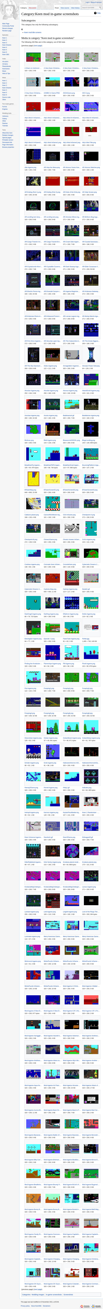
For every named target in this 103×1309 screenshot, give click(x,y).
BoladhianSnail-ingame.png (72, 465)
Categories (26, 1295)
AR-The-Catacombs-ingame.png (72, 341)
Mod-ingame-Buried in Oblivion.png (72, 1209)
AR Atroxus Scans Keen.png (72, 167)
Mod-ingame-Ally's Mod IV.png (72, 1060)
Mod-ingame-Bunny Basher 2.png (33, 1209)
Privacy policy (25, 1306)
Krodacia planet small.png (72, 862)
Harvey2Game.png (31, 787)
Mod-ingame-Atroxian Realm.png (72, 1085)
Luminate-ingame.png (32, 936)
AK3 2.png (86, 93)
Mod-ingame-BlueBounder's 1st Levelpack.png (72, 1160)
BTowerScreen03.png (89, 490)
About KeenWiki (36, 1306)
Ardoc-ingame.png (50, 366)
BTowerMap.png (30, 490)
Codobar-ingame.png (32, 564)
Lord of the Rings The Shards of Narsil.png (91, 912)
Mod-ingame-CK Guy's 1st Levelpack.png (33, 1284)
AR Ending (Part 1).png (33, 192)
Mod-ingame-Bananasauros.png (33, 1135)
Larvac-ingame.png (89, 887)
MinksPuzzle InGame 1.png (53, 961)
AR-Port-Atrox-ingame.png (33, 341)
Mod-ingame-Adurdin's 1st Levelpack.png (53, 1036)
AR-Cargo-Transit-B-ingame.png (53, 242)
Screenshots (68, 1295)
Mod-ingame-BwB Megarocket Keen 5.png (91, 1209)
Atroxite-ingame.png (51, 391)
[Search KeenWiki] (91, 7)
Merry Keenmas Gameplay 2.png (72, 936)
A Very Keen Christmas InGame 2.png (72, 68)
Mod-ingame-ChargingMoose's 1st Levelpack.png (53, 1259)
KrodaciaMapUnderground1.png (33, 887)
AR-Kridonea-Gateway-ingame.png (91, 291)
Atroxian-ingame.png (32, 391)
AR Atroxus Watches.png (91, 167)
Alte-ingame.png (30, 167)
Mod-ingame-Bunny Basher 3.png (53, 1209)
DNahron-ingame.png (70, 614)
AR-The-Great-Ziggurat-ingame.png (91, 341)
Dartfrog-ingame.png (51, 614)
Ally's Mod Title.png (89, 142)
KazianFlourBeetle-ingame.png (72, 812)
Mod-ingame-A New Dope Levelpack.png (33, 1011)
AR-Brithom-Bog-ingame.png (91, 217)
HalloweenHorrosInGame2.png (91, 763)
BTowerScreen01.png (51, 490)
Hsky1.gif (66, 787)
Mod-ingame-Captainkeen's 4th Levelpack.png (33, 1259)
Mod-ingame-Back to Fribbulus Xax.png (72, 1110)
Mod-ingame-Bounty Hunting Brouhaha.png (53, 1184)
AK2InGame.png (69, 93)
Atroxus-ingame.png (70, 391)
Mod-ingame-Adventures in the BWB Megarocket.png (72, 1036)
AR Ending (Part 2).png (52, 192)
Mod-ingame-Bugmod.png (91, 1184)
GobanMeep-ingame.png (91, 738)
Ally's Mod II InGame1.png (33, 118)
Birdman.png (29, 440)
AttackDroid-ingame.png (90, 391)
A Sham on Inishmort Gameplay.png (33, 68)
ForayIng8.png (87, 713)
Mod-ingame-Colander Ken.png (72, 1284)
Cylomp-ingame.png (70, 589)
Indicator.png (86, 787)
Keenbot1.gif (48, 837)
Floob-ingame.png (88, 663)
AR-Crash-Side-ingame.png (72, 242)
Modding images (38, 1295)
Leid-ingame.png (50, 912)
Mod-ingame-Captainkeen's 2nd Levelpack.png (72, 1234)
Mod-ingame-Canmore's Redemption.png (53, 1234)
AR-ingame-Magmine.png (72, 291)
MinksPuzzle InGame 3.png (91, 961)
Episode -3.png (49, 639)
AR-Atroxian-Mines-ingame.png (72, 217)
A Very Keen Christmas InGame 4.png (33, 93)
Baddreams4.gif (68, 415)
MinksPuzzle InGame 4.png (33, 986)
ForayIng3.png (87, 688)
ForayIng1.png (49, 688)
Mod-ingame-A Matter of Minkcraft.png (91, 986)
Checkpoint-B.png (31, 539)
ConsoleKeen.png (69, 564)
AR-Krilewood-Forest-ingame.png (53, 316)
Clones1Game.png (50, 539)
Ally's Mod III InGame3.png (33, 142)
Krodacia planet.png (89, 862)
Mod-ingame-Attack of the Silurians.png (91, 1085)
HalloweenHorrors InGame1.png (72, 763)
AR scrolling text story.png (33, 217)
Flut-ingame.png (30, 688)
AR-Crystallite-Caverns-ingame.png (53, 267)
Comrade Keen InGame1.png (53, 564)
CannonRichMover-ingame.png (53, 515)
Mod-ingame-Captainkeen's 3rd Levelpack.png (91, 1234)
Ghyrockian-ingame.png (33, 738)
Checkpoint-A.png (88, 515)
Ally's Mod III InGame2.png (91, 118)
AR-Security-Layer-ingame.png (53, 341)
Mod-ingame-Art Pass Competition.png (53, 1085)
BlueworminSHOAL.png (71, 440)
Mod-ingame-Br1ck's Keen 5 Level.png (72, 1184)
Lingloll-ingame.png (70, 912)
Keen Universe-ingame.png (33, 837)
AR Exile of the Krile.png (71, 192)
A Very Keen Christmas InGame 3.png (91, 68)
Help (99, 13)
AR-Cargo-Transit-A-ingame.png (33, 242)
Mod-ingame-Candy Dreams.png (33, 1234)
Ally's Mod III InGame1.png (72, 118)
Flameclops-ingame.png (52, 663)
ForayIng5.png (49, 713)
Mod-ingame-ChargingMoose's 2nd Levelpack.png (72, 1259)
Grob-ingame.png (50, 763)
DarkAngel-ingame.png (33, 614)
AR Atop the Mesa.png (52, 167)
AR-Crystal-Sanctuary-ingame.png (91, 242)
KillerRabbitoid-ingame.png (33, 862)
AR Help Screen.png (89, 192)
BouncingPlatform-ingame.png (91, 465)
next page (38, 46)
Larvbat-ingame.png (32, 912)
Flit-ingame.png (68, 663)
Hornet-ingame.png (50, 787)
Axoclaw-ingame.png (32, 415)
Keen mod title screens (32, 32)
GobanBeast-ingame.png (72, 738)
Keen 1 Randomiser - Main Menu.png (91, 812)
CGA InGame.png (69, 515)
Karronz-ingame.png (51, 812)
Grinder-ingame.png (32, 763)
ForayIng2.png (68, 688)
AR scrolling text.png (51, 217)
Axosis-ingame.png (50, 415)
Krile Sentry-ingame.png (52, 862)
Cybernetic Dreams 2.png (91, 564)
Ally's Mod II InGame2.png (53, 118)
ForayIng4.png (30, 713)
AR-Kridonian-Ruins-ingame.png (33, 316)
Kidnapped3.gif (87, 837)
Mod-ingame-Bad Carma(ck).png (91, 1110)
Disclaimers (46, 1306)
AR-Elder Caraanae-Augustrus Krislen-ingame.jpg (91, 267)
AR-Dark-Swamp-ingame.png (72, 267)
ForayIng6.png (68, 713)
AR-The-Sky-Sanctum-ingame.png (33, 366)
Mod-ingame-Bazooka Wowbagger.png (72, 1135)
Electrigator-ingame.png (33, 639)
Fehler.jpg (85, 639)
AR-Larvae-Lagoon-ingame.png (72, 316)
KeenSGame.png (69, 837)
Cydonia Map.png (50, 589)
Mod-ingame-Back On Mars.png (53, 1110)
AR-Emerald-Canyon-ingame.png (53, 291)
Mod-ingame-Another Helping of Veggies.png (91, 1060)
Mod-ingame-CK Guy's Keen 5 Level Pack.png (53, 1284)
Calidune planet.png (32, 515)
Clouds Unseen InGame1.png (72, 539)
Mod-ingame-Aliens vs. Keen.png (53, 1060)
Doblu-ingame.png (88, 614)
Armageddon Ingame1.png (72, 366)
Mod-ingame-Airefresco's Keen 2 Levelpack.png (33, 1060)
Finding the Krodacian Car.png (33, 663)
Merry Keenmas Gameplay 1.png (53, 936)
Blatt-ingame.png (50, 440)
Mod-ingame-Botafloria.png (33, 1184)
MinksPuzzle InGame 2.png (72, 961)
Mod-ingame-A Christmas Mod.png (72, 986)
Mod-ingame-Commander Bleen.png (91, 1284)
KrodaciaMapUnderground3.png (72, 887)
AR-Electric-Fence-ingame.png (33, 291)
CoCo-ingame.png (88, 539)
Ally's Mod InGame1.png (52, 142)
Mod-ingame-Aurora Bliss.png (33, 1110)
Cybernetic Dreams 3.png (33, 589)
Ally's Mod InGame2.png (71, 142)
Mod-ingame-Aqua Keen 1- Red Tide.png (33, 1085)
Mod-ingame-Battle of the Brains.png (53, 1135)
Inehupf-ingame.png (32, 812)
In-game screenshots (54, 1295)
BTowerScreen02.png (70, 490)
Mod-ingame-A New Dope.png (53, 1011)
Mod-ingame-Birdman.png (53, 1160)
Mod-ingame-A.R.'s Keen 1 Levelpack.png (72, 1011)
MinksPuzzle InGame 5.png (53, 986)
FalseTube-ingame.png (71, 639)
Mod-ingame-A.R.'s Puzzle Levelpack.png (91, 1011)
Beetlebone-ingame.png (90, 415)
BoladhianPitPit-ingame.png (53, 465)
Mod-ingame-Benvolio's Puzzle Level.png (91, 1135)
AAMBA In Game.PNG (52, 93)
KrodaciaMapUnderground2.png (53, 887)
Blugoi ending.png (88, 440)
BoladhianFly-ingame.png (33, 465)
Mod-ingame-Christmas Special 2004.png (91, 1259)
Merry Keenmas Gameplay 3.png (91, 936)
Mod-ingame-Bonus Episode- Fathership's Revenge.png (91, 1160)
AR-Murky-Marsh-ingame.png (91, 316)
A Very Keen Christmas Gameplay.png (53, 68)
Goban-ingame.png (50, 738)
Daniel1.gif (86, 589)
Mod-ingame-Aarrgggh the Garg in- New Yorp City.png (33, 1036)
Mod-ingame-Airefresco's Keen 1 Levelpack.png (91, 1036)
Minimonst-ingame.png (33, 961)
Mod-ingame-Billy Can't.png (33, 1160)
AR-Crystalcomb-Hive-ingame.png (33, 267)
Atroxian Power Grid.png (90, 366)
